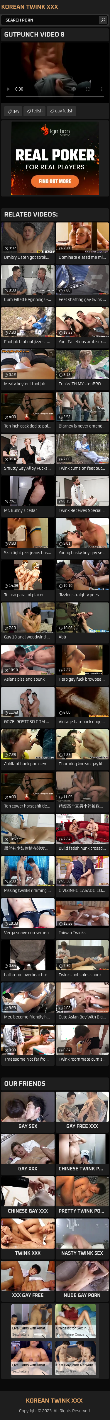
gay (16, 111)
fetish (37, 111)
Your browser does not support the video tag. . (55, 72)
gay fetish (64, 111)
